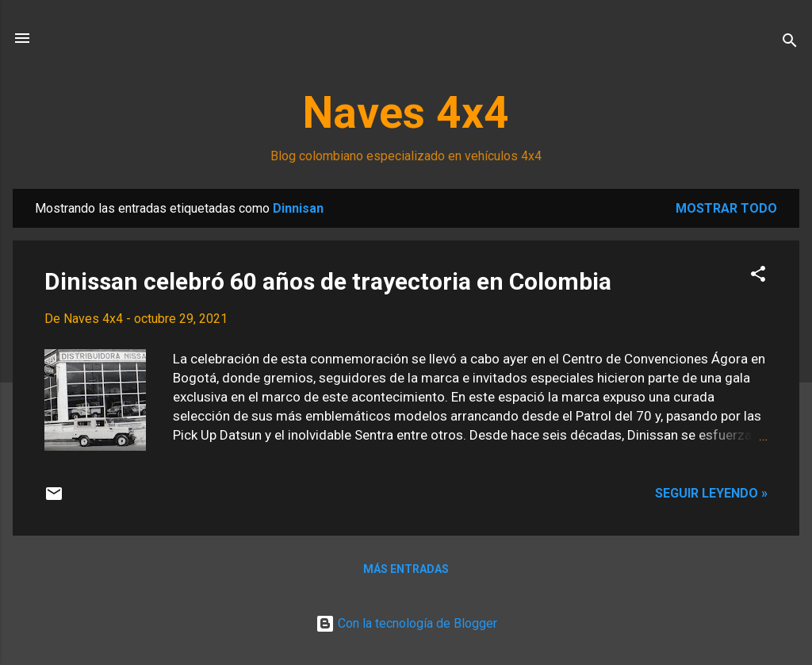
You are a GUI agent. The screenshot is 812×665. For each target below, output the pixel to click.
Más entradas (406, 569)
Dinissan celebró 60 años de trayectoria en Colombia (327, 281)
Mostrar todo (726, 208)
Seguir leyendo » (711, 493)
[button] (758, 276)
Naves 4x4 (406, 112)
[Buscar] (789, 43)
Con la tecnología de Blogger (406, 623)
